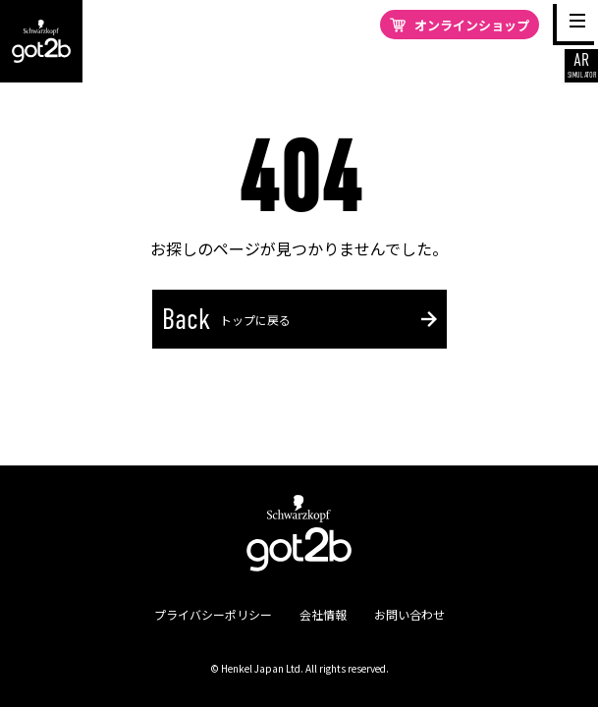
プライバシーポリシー (213, 614)
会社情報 (323, 614)
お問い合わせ (409, 614)
